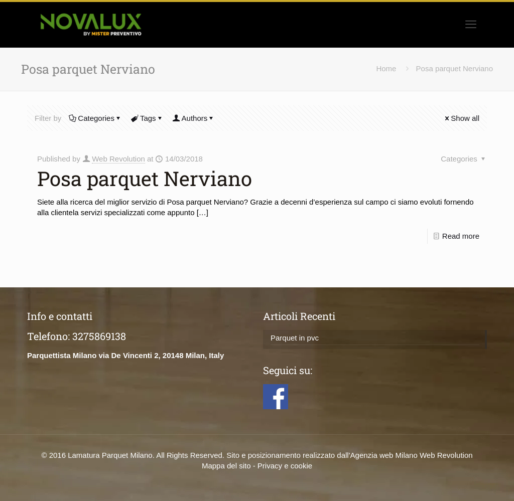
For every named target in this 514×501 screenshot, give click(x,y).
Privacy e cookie (285, 465)
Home (386, 68)
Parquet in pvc (295, 337)
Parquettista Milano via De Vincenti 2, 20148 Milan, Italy (125, 355)
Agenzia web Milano (384, 455)
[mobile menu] (470, 24)
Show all (461, 118)
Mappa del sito (226, 465)
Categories (95, 118)
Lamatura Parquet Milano (110, 455)
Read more (460, 236)
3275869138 (99, 336)
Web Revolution (118, 158)
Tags (147, 118)
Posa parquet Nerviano (454, 68)
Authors (194, 118)
